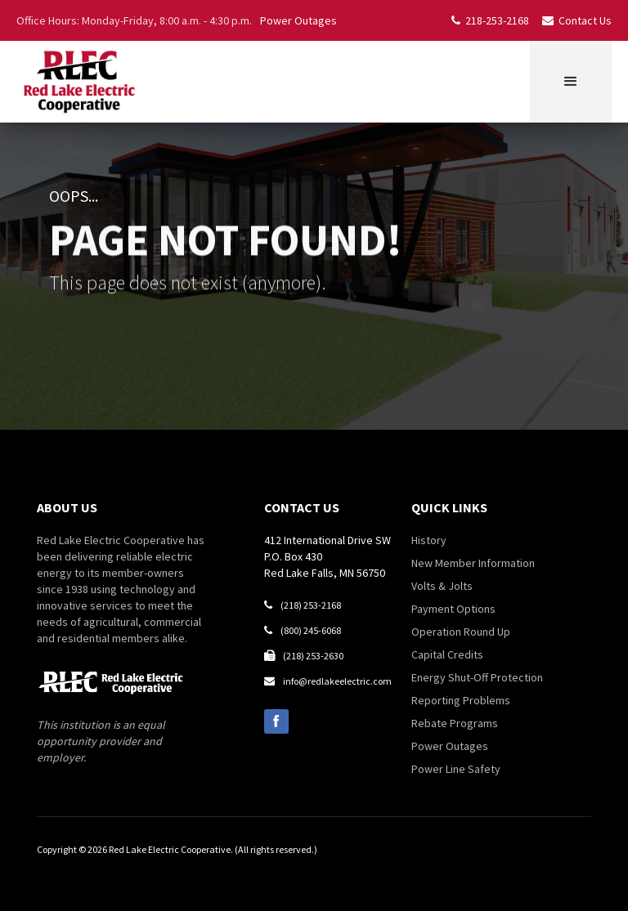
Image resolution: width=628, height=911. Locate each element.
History (428, 540)
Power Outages (298, 20)
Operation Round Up (460, 631)
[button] (571, 82)
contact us (301, 507)
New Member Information (473, 563)
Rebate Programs (454, 723)
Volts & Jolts (442, 585)
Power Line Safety (455, 768)
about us (67, 507)
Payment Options (453, 608)
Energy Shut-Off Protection (477, 677)
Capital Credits (447, 654)
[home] (78, 82)
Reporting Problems (460, 700)
